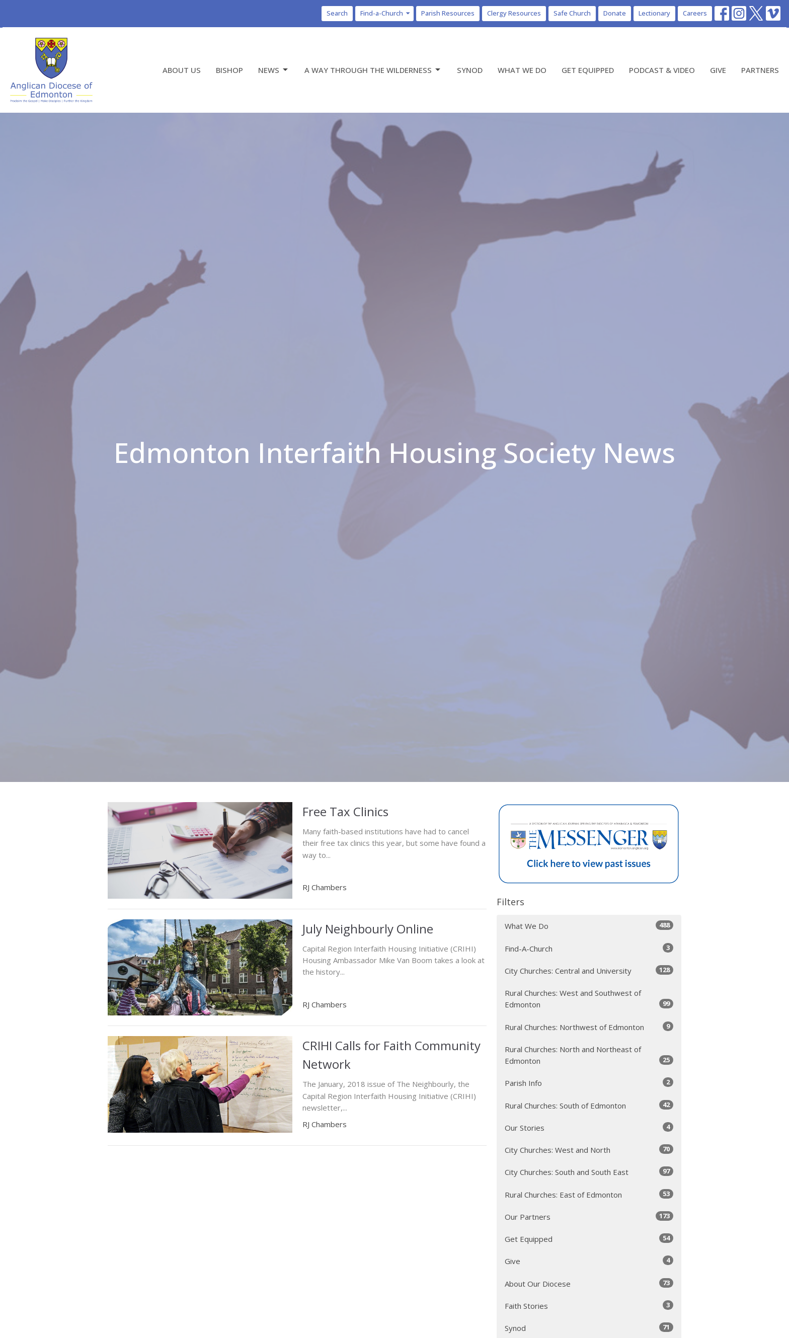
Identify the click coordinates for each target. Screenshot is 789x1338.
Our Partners (589, 1216)
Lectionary (654, 13)
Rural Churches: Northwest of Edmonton (589, 1026)
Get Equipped (588, 70)
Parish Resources (448, 13)
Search (337, 13)
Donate (614, 13)
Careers (695, 13)
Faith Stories (589, 1305)
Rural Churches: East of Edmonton (589, 1194)
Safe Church (572, 13)
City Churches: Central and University (589, 970)
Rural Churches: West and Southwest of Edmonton (589, 998)
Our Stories (589, 1127)
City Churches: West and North (589, 1149)
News (273, 70)
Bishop (229, 70)
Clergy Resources (514, 13)
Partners (760, 70)
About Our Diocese (589, 1283)
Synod (470, 70)
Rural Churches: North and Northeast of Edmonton (589, 1055)
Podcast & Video (662, 70)
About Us (182, 70)
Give (718, 70)
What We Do (522, 70)
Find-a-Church (385, 13)
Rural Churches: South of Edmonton (589, 1105)
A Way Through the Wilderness (373, 70)
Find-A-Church (589, 948)
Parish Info (589, 1082)
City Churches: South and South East (589, 1171)
